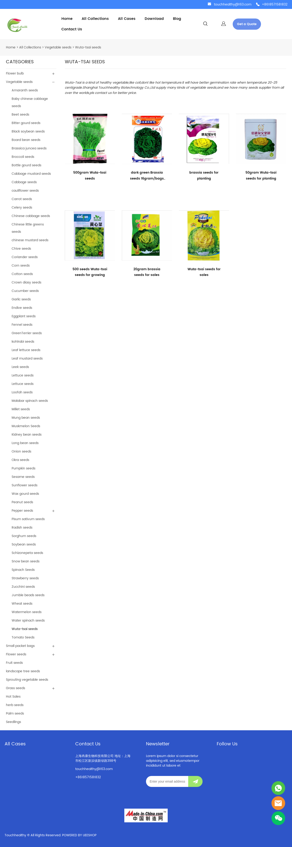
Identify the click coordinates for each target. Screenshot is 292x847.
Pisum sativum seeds (28, 519)
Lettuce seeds (23, 375)
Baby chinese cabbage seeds (30, 102)
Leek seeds (20, 367)
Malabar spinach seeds (30, 400)
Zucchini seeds (23, 586)
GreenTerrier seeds (27, 333)
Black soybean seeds (28, 131)
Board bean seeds (26, 140)
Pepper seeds (22, 510)
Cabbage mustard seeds (31, 173)
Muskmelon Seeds (26, 426)
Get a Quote (247, 24)
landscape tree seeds (23, 671)
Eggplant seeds (24, 316)
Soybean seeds (24, 544)
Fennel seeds (22, 324)
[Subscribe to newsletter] (195, 781)
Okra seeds (20, 460)
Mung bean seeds (26, 417)
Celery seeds (22, 207)
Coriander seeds (25, 257)
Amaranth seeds (25, 90)
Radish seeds (22, 527)
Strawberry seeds (25, 578)
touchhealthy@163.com (232, 4)
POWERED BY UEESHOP (79, 835)
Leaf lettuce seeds (26, 350)
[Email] (167, 781)
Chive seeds (21, 248)
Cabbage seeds (24, 182)
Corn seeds (21, 265)
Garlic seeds (21, 299)
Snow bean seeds (25, 561)
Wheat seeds (22, 603)
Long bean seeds (25, 443)
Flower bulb (15, 73)
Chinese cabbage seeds (31, 216)
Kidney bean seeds (27, 434)
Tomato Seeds (23, 637)
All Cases (127, 19)
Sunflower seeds (24, 485)
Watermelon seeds (27, 612)
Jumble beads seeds (28, 595)
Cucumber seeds (25, 291)
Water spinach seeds (28, 620)
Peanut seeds (22, 502)
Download (154, 19)
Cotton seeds (22, 274)
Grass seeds (15, 688)
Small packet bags (20, 645)
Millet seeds (21, 409)
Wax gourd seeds (25, 493)
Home (67, 19)
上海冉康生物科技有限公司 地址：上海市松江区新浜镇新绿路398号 (102, 758)
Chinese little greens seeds (28, 228)
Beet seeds (20, 114)
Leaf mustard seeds (27, 358)
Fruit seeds (14, 662)
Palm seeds (15, 713)
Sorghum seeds (24, 536)
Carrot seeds (22, 199)
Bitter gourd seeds (26, 123)
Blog (177, 19)
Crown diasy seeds (26, 282)
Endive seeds (22, 307)
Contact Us (71, 29)
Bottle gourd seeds (26, 165)
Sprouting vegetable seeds (27, 679)
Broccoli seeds (23, 156)
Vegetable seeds (58, 47)
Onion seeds (21, 451)
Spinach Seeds (23, 569)
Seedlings (13, 722)
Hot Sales (13, 696)
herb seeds (14, 705)
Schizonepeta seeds (27, 553)
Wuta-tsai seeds (88, 47)
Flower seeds (16, 654)
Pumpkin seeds (23, 468)
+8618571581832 (274, 4)
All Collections (95, 19)
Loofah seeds (22, 392)
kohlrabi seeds (23, 341)
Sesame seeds (23, 476)
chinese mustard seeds (30, 240)
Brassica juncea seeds (29, 148)
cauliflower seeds (25, 190)
